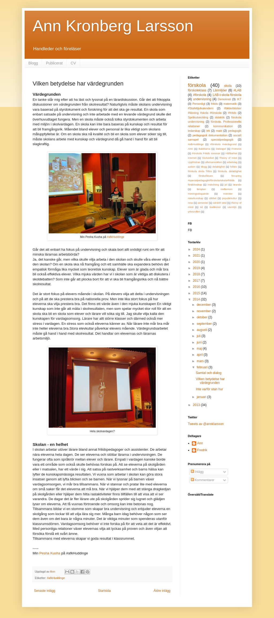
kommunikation (223, 126)
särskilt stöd (220, 202)
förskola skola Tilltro (200, 171)
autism (191, 166)
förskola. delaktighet (229, 171)
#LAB (237, 90)
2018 (197, 274)
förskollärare (206, 175)
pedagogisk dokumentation (209, 135)
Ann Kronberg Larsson (113, 26)
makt (219, 130)
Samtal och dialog (208, 373)
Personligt (198, 103)
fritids (214, 103)
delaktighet (218, 166)
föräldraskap (195, 184)
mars (201, 361)
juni (200, 342)
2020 (197, 262)
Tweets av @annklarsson (206, 424)
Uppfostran (194, 162)
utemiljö (232, 207)
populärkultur (229, 198)
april (200, 355)
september (205, 324)
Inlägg (197, 472)
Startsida (104, 591)
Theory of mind (228, 157)
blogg (204, 166)
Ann (200, 443)
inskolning (213, 184)
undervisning (202, 99)
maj (200, 348)
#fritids (232, 112)
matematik (230, 103)
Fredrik (202, 450)
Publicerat (54, 63)
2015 (197, 293)
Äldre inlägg (162, 591)
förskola (197, 85)
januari (202, 397)
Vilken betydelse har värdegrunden (210, 381)
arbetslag (232, 162)
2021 (197, 255)
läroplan (201, 189)
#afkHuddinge (115, 236)
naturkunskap (195, 198)
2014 (197, 299)
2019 (197, 268)
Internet (192, 157)
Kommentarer (202, 480)
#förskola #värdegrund (223, 144)
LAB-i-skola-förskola (227, 95)
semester (202, 202)
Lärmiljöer (220, 90)
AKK (190, 148)
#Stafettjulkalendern (200, 108)
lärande (237, 184)
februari (202, 367)
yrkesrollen (194, 211)
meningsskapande (198, 193)
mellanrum (226, 189)
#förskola (199, 95)
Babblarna (204, 148)
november (204, 311)
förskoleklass (197, 90)
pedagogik (234, 130)
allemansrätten (213, 162)
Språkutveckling (198, 117)
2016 (197, 287)
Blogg (33, 63)
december (204, 305)
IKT (239, 99)
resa (190, 202)
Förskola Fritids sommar (206, 153)
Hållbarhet (231, 153)
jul (225, 184)
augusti (202, 330)
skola (228, 86)
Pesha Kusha (49, 553)
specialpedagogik (222, 139)
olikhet (212, 198)
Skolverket (208, 157)
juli (199, 336)
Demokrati (224, 99)
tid (201, 207)
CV (73, 63)
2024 (197, 249)
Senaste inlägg (44, 591)
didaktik (220, 117)
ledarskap (194, 130)
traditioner (215, 207)
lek (208, 130)
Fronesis (236, 148)
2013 (197, 405)
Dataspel (221, 148)
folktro (233, 166)
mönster (228, 193)
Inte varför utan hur (209, 389)
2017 (197, 281)
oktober (202, 317)
